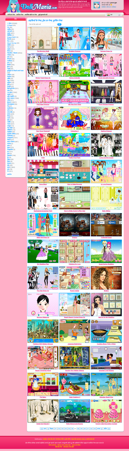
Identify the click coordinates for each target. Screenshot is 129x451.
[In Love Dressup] (106, 171)
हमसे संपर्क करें (90, 439)
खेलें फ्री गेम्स (58, 447)
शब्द (8, 90)
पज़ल (8, 124)
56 (72, 429)
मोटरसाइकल (10, 104)
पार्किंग (9, 122)
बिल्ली (8, 65)
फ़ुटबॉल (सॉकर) (11, 134)
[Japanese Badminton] (74, 331)
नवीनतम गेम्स (11, 15)
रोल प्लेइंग (10, 128)
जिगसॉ (9, 39)
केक (8, 84)
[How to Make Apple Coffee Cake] (74, 198)
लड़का (8, 49)
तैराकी (9, 86)
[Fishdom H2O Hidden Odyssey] (43, 331)
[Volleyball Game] (106, 224)
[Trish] (43, 145)
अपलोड (45, 439)
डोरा (8, 120)
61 (88, 429)
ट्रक (8, 169)
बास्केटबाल (10, 108)
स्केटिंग (9, 45)
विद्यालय (9, 155)
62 (91, 429)
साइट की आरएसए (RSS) (78, 439)
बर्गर (8, 110)
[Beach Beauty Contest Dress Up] (74, 304)
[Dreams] (74, 224)
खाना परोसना (11, 142)
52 (59, 429)
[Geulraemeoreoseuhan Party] (43, 198)
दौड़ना (8, 159)
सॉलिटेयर (9, 130)
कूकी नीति (67, 439)
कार (8, 57)
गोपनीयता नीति (59, 439)
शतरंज (9, 144)
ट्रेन (8, 157)
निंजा (8, 116)
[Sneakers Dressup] (74, 38)
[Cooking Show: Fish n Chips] (106, 331)
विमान (9, 51)
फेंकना (9, 140)
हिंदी (109, 15)
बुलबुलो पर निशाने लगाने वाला (15, 71)
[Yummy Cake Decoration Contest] (106, 411)
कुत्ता (8, 147)
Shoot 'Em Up (11, 43)
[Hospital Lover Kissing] (106, 357)
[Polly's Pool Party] (74, 145)
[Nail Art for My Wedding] (106, 304)
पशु (8, 80)
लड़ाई (8, 94)
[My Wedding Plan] (43, 251)
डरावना (9, 163)
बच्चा (8, 114)
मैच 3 (8, 41)
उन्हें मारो (9, 31)
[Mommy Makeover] (43, 304)
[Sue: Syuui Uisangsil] (43, 118)
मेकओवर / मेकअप (12, 53)
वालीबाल (9, 61)
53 (62, 429)
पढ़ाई (8, 69)
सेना (8, 153)
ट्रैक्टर (8, 161)
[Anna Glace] (43, 171)
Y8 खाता (9, 92)
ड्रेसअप (9, 102)
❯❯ (107, 429)
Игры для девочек (64, 445)
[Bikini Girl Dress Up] (43, 224)
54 (66, 429)
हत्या (8, 145)
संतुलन (9, 82)
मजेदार (9, 55)
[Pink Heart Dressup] (43, 91)
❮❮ (43, 429)
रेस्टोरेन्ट (9, 76)
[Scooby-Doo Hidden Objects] (74, 357)
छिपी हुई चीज (11, 88)
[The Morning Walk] (43, 38)
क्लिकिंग (9, 35)
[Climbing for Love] (74, 251)
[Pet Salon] (43, 384)
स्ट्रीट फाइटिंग (10, 96)
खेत (8, 165)
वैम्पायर (9, 59)
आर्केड (9, 29)
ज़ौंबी (8, 78)
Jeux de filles (76, 445)
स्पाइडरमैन (10, 149)
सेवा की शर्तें (51, 439)
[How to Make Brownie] (74, 171)
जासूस (9, 126)
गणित (8, 100)
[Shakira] (106, 278)
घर (8, 151)
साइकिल (9, 132)
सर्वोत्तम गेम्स (19, 15)
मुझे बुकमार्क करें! (42, 15)
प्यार (8, 47)
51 (56, 429)
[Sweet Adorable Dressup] (106, 65)
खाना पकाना (10, 98)
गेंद (8, 106)
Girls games (52, 445)
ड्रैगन (8, 67)
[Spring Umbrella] (74, 65)
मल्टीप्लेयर (10, 136)
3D (8, 27)
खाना (8, 167)
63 (95, 429)
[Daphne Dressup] (106, 118)
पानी (8, 118)
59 (81, 429)
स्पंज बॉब (9, 112)
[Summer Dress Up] (106, 38)
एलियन (9, 75)
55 (69, 429)
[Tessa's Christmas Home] (43, 357)
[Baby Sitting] (106, 198)
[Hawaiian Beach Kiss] (106, 384)
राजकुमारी (10, 138)
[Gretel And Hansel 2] (43, 411)
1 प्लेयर (9, 23)
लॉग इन (109, 7)
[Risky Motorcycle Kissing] (74, 411)
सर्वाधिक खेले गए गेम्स (31, 15)
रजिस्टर (114, 7)
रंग (8, 171)
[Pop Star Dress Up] (43, 278)
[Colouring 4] (74, 118)
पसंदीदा (104, 7)
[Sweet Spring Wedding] (106, 251)
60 (85, 429)
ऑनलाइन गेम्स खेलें (68, 447)
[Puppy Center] (74, 278)
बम (8, 63)
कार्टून (8, 33)
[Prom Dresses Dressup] (106, 91)
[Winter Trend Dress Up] (43, 65)
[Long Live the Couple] (106, 145)
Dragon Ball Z (11, 37)
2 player (10, 25)
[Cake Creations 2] (74, 384)
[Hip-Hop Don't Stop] (74, 91)
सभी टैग (9, 174)
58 (78, 429)
